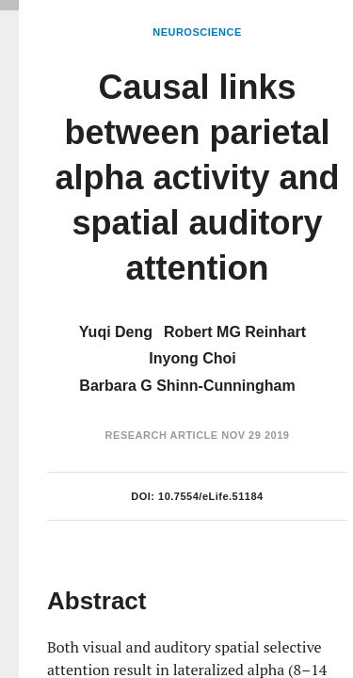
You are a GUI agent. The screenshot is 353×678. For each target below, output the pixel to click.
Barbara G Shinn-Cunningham (187, 386)
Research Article (161, 435)
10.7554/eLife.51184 (211, 496)
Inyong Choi (192, 358)
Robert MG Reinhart (235, 332)
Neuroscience (197, 32)
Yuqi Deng (115, 332)
